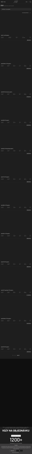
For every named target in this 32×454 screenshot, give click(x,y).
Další (18, 359)
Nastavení (12, 450)
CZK (26, 2)
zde (19, 452)
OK (19, 450)
